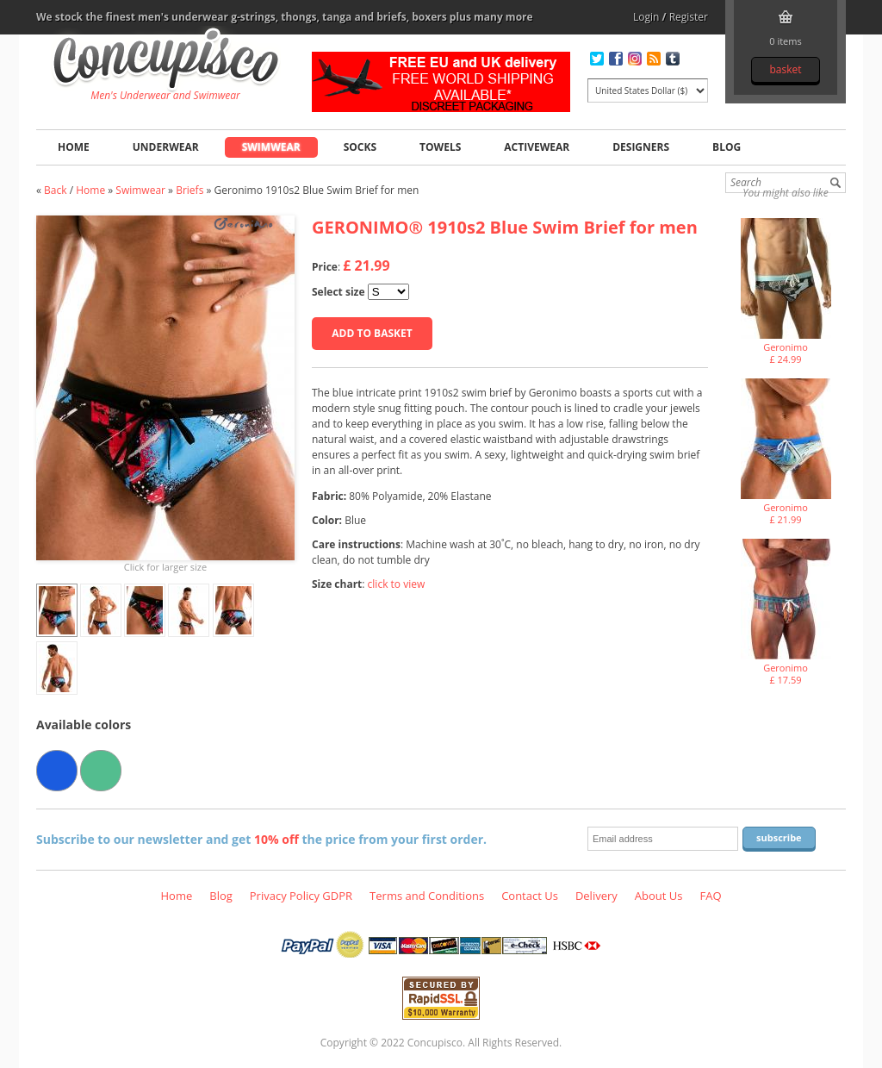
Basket (785, 69)
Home (74, 147)
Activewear (536, 147)
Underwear (166, 147)
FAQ (710, 895)
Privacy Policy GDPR (301, 895)
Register (688, 16)
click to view (396, 584)
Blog (726, 147)
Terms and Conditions (427, 895)
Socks (360, 147)
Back (55, 190)
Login (646, 16)
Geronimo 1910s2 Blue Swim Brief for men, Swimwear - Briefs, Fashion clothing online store (166, 61)
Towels (440, 147)
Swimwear (271, 147)
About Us (659, 895)
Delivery (596, 895)
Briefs (189, 190)
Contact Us (529, 895)
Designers (640, 147)
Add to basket (372, 333)
